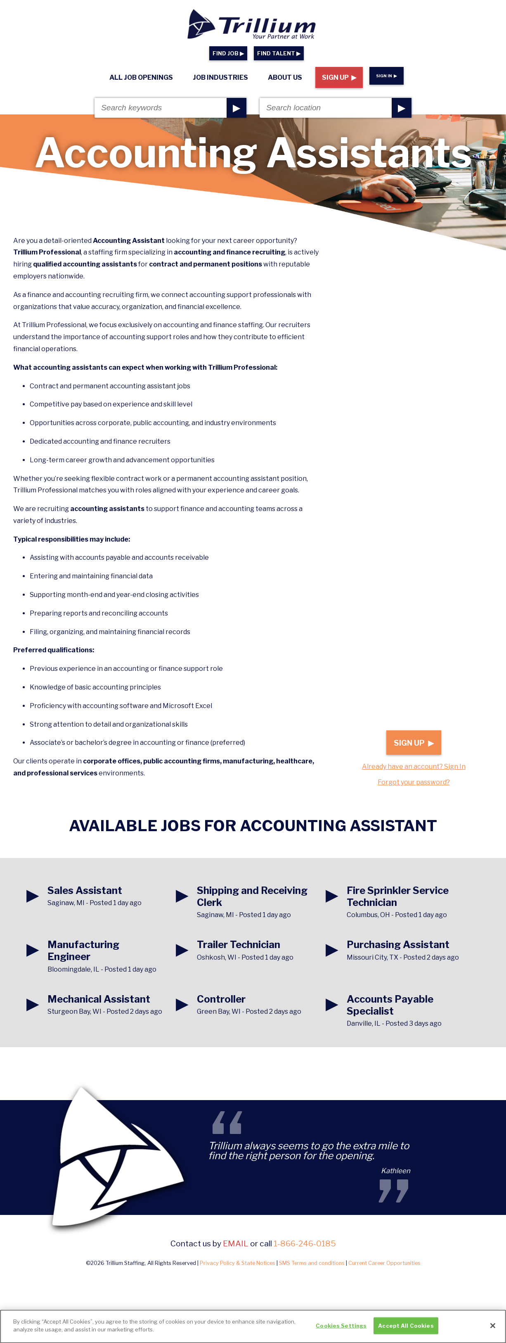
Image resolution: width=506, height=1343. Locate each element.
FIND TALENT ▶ (278, 53)
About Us (285, 77)
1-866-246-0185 (305, 1243)
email (235, 1243)
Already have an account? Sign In (414, 766)
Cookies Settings (341, 1329)
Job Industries (220, 77)
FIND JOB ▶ (228, 53)
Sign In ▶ (386, 76)
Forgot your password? (414, 782)
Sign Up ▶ (339, 77)
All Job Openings (141, 77)
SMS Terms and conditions (312, 1263)
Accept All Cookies (405, 1329)
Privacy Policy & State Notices (237, 1263)
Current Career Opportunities (384, 1263)
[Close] (493, 1329)
